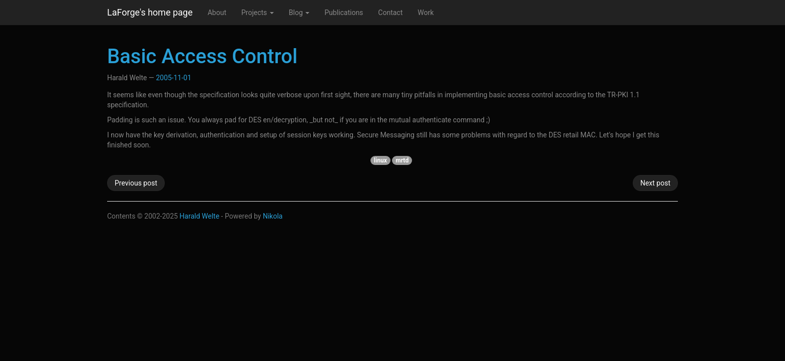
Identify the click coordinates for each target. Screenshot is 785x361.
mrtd (402, 160)
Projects (257, 13)
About (217, 13)
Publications (343, 13)
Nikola (273, 216)
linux (380, 160)
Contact (390, 13)
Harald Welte (200, 216)
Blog (299, 13)
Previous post (136, 183)
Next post (655, 183)
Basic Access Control (202, 56)
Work (426, 13)
